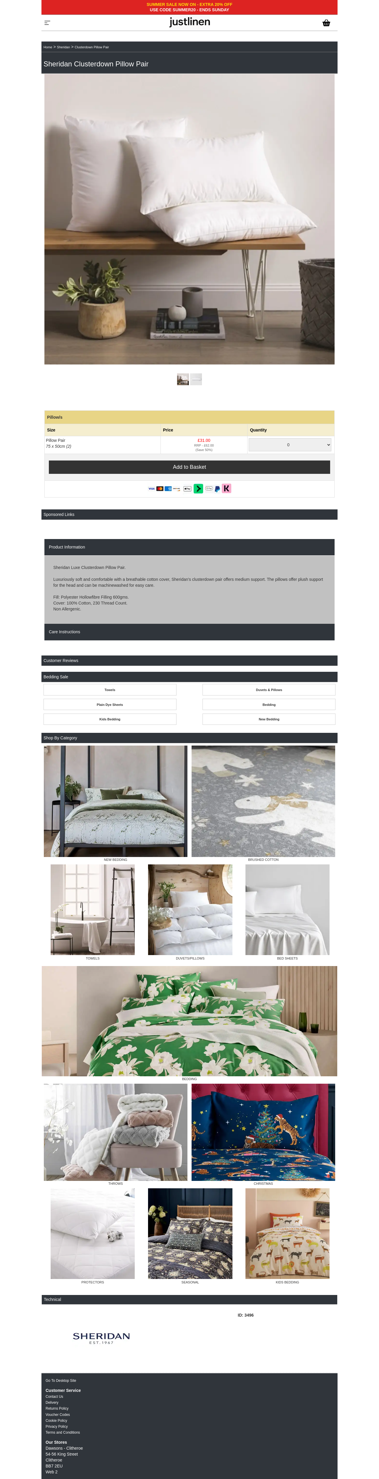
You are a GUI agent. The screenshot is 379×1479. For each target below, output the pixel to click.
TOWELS (92, 958)
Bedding (269, 704)
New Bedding (269, 719)
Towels (110, 690)
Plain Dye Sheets (110, 704)
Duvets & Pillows (269, 690)
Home (48, 47)
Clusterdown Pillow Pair (92, 47)
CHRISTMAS (263, 1183)
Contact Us (54, 1397)
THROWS (115, 1183)
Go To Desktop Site (61, 1381)
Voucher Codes (58, 1415)
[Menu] (47, 23)
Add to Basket (189, 467)
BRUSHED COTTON (263, 859)
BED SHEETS (287, 958)
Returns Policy (57, 1408)
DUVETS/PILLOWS (190, 958)
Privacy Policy (57, 1426)
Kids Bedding (110, 719)
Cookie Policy (56, 1421)
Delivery (52, 1402)
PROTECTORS (92, 1282)
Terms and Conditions (63, 1432)
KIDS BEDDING (287, 1282)
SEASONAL (190, 1282)
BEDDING (189, 1079)
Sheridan (63, 47)
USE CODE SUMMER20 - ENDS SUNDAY (189, 9)
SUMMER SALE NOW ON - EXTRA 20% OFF (189, 4)
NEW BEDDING (115, 859)
